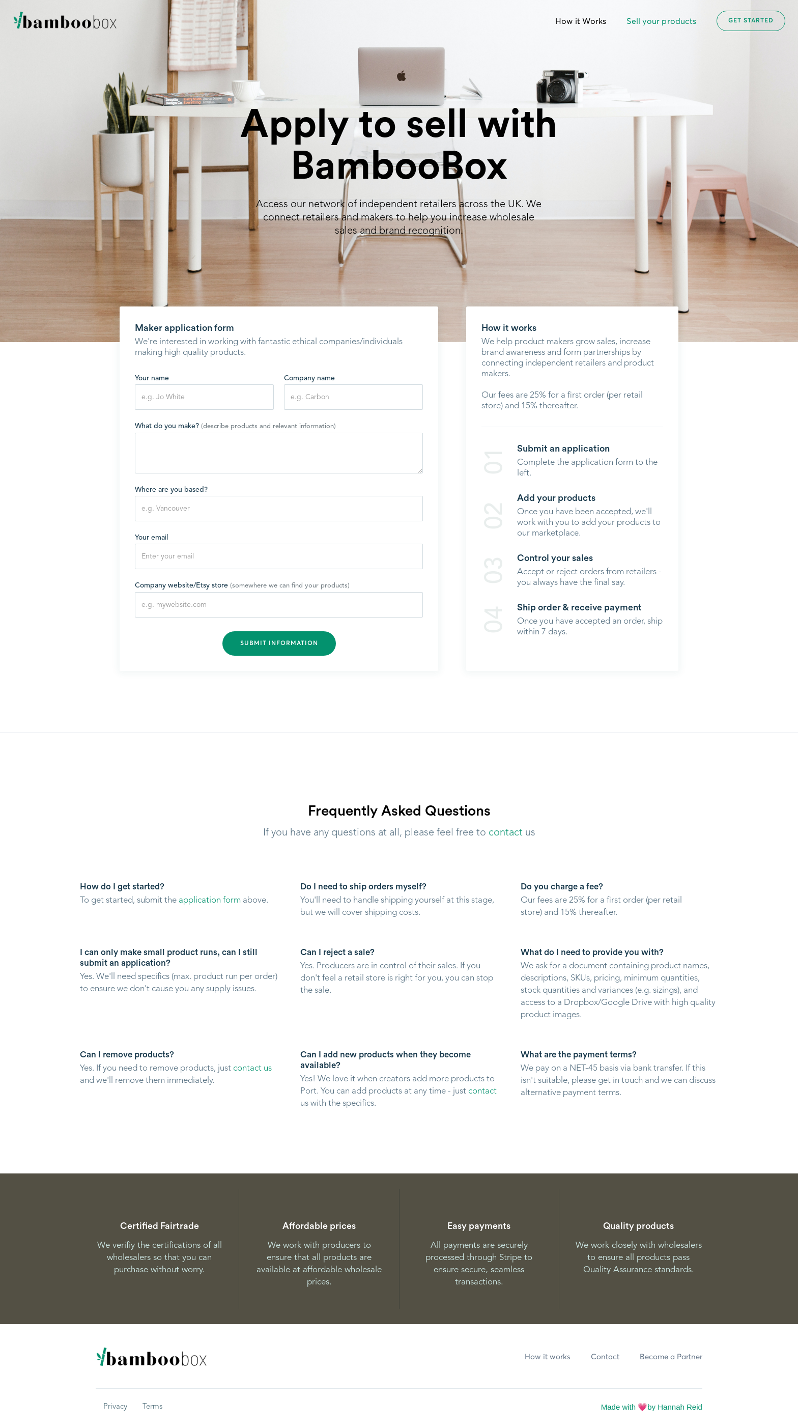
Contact (605, 1357)
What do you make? (235, 426)
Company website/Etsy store (242, 586)
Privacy (115, 1407)
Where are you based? (171, 490)
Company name (309, 378)
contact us (252, 1068)
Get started (751, 21)
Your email (151, 538)
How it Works (580, 21)
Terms (152, 1407)
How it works (548, 1357)
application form (210, 900)
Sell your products (661, 21)
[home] (65, 21)
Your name (152, 378)
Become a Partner (671, 1357)
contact (506, 837)
